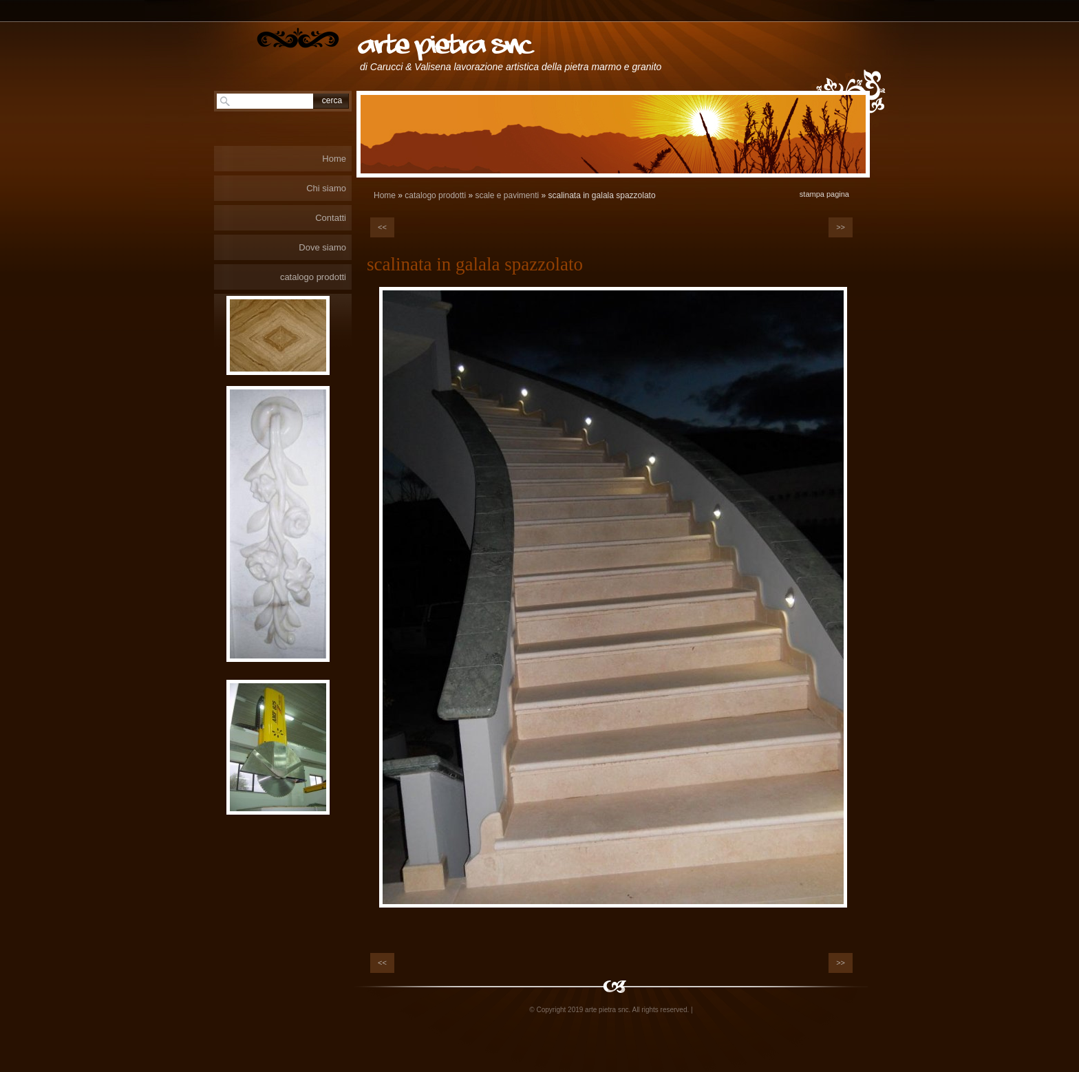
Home (385, 195)
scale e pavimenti (507, 195)
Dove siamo (322, 247)
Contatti (330, 218)
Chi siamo (326, 188)
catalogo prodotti (435, 195)
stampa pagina (824, 194)
